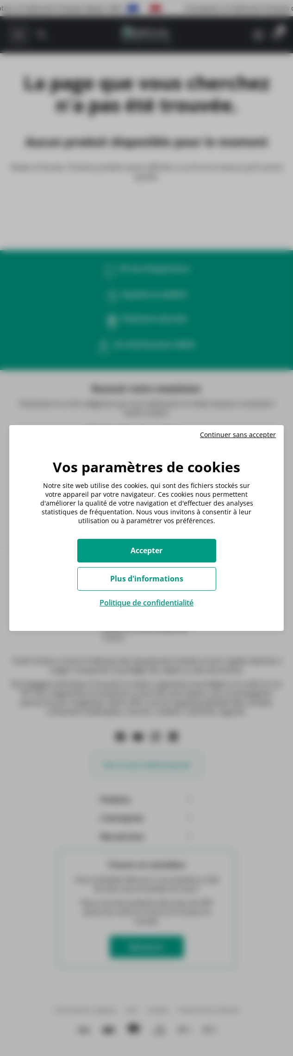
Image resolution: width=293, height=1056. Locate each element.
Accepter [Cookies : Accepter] (146, 550)
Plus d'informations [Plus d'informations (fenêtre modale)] (146, 579)
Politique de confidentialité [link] (146, 603)
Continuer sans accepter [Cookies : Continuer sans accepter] (238, 435)
